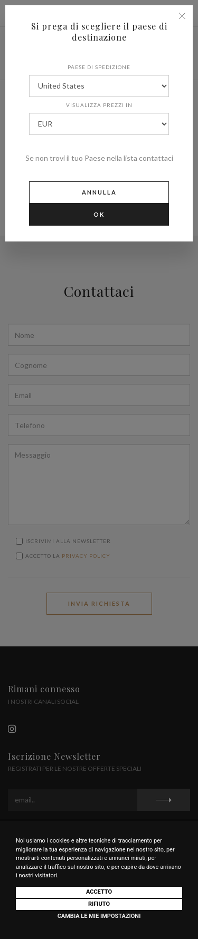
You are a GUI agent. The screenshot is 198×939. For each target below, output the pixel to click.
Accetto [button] (99, 891)
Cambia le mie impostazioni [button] (99, 916)
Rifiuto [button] (99, 904)
